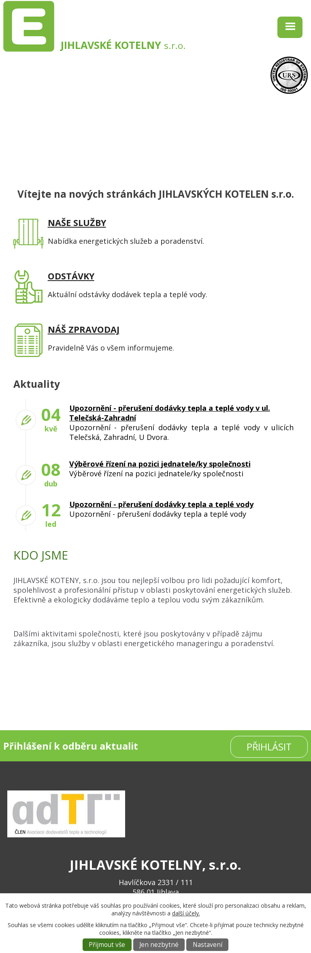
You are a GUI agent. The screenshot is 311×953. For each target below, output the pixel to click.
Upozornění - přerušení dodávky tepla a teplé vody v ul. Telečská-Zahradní (169, 413)
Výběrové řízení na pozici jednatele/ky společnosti (160, 464)
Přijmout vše (107, 944)
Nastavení (207, 944)
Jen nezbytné (159, 944)
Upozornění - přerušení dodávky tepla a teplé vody (161, 504)
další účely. (186, 913)
